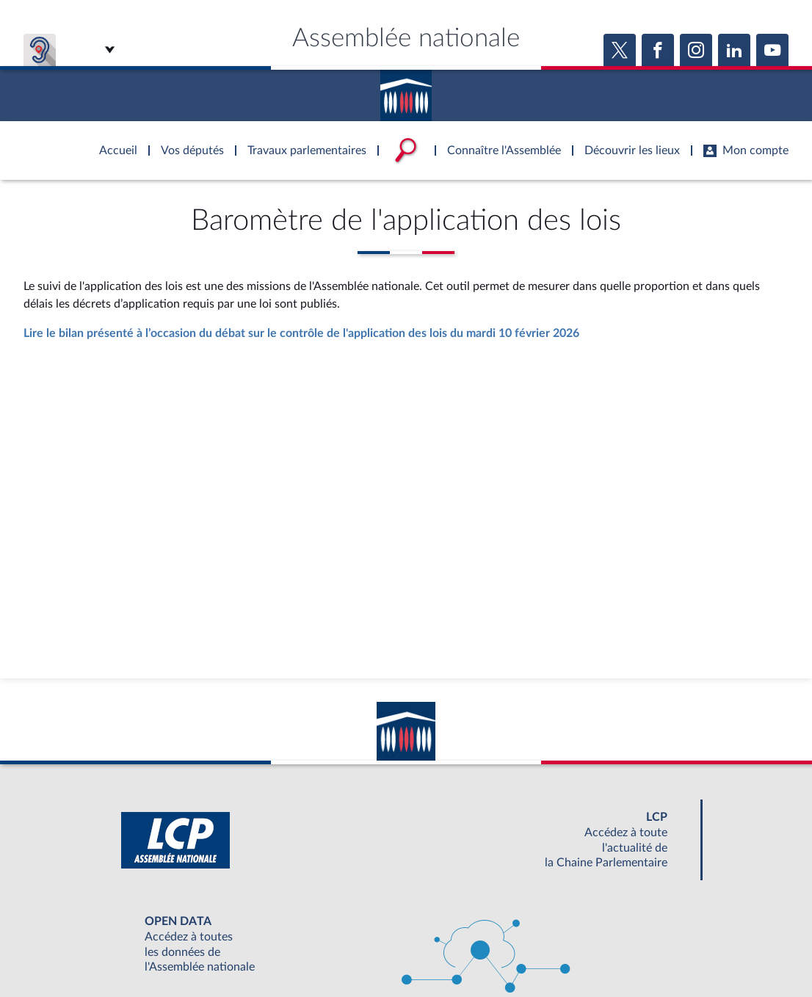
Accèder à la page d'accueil (406, 90)
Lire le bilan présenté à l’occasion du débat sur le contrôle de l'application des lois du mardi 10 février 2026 (301, 333)
